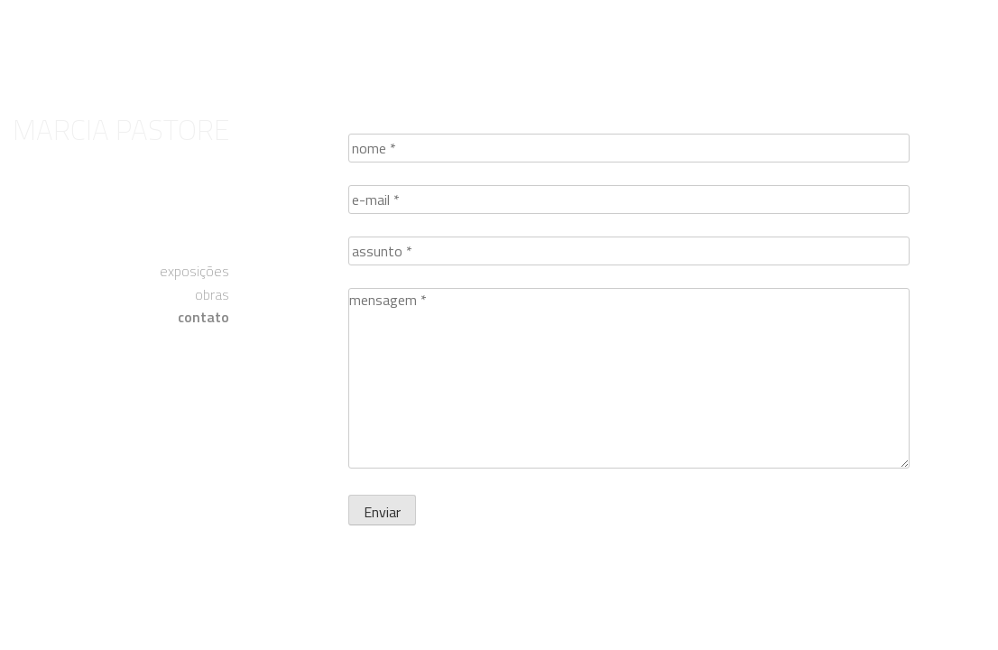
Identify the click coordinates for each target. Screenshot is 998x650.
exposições (194, 271)
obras (212, 294)
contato (203, 317)
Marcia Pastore (121, 129)
